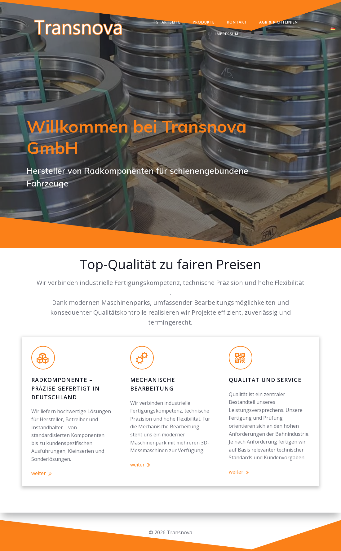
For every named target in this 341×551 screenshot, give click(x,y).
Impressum (227, 34)
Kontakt (237, 22)
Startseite (169, 22)
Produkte (204, 22)
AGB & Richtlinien (278, 22)
